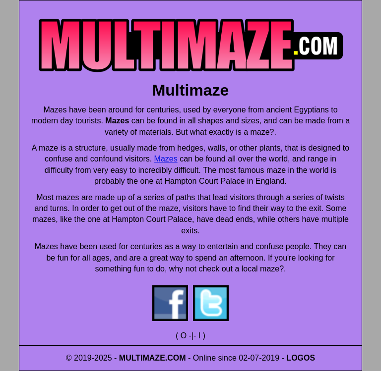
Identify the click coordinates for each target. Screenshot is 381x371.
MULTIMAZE (142, 358)
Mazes (166, 159)
